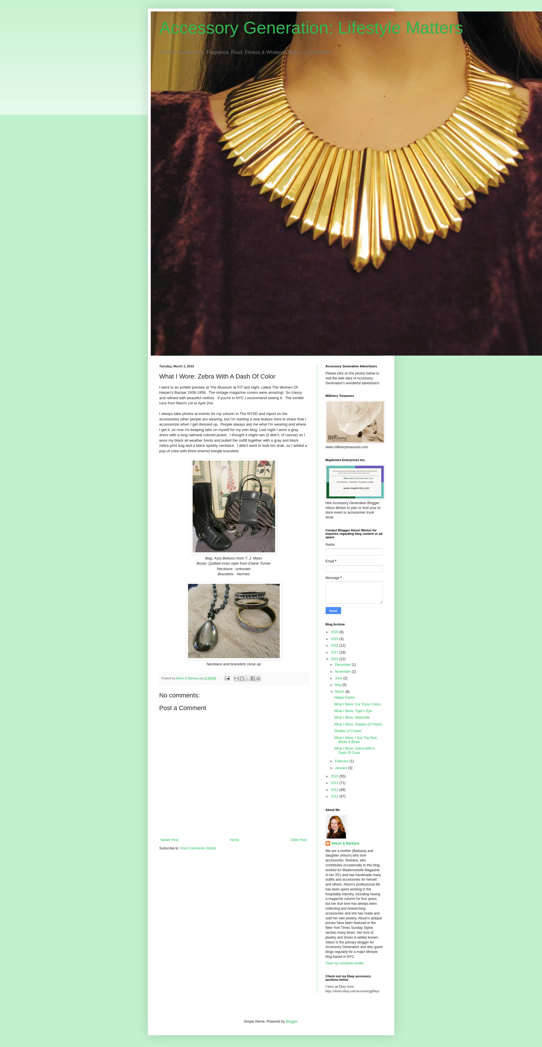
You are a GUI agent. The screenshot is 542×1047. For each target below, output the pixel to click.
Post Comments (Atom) (198, 848)
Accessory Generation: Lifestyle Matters (311, 27)
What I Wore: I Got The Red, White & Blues (355, 740)
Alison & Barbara (345, 843)
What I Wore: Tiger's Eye (353, 711)
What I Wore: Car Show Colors (357, 704)
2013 (335, 790)
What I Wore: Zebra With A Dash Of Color (354, 750)
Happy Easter (344, 697)
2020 (335, 632)
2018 (335, 646)
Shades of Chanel (347, 731)
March (340, 692)
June (339, 678)
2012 (335, 796)
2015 (335, 776)
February (342, 761)
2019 (335, 639)
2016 (335, 659)
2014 (335, 783)
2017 (335, 652)
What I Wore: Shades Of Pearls (358, 724)
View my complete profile (345, 963)
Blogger (292, 1021)
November (343, 672)
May (338, 685)
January (341, 768)
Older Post (299, 840)
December (343, 665)
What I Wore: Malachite (352, 717)
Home (234, 840)
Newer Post (170, 840)
